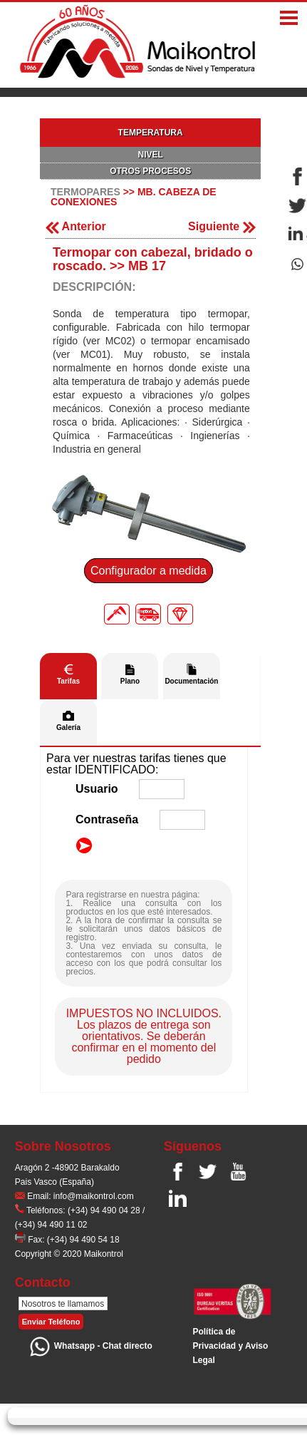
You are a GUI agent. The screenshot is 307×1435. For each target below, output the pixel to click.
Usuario (97, 789)
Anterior (76, 226)
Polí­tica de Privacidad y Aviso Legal (230, 1346)
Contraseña (107, 819)
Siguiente (221, 226)
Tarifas (68, 681)
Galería (68, 727)
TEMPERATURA (150, 133)
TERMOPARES (85, 191)
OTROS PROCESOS (150, 171)
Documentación (191, 681)
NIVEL (149, 155)
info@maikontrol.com (93, 1196)
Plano (130, 681)
